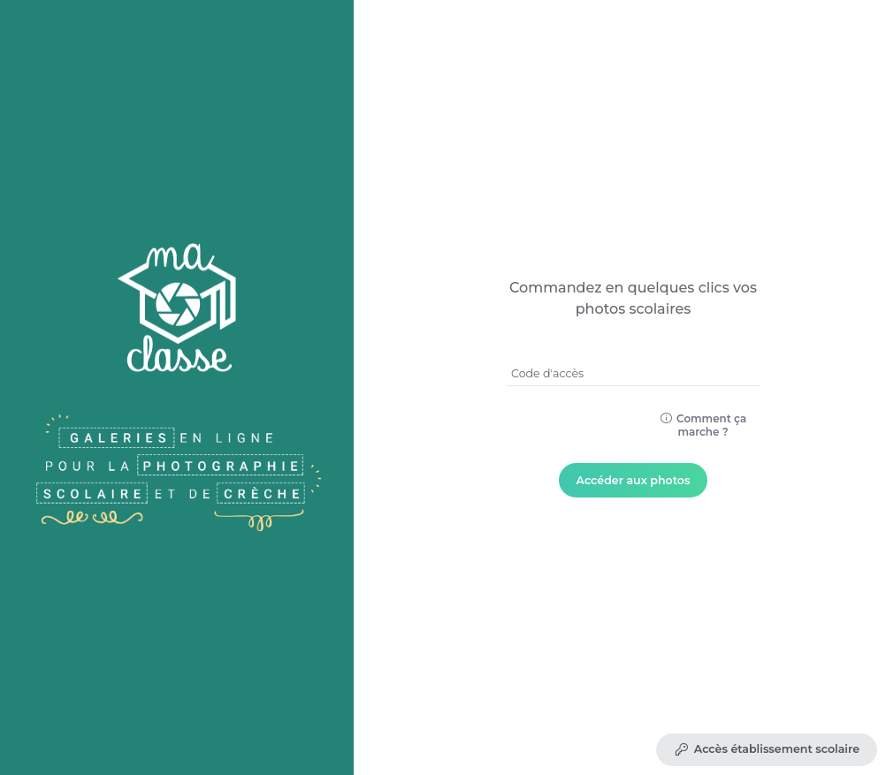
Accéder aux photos (634, 480)
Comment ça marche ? (703, 425)
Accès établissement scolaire (766, 749)
